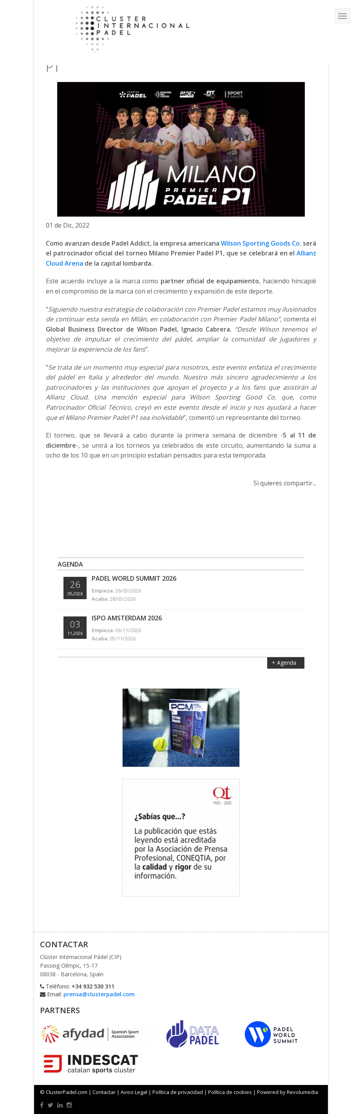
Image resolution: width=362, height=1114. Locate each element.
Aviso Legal (134, 1092)
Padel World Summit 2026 (134, 578)
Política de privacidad (177, 1092)
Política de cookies (230, 1092)
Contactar (104, 1092)
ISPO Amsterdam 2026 (127, 618)
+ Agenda (285, 662)
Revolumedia (302, 1092)
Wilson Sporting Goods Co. (261, 243)
